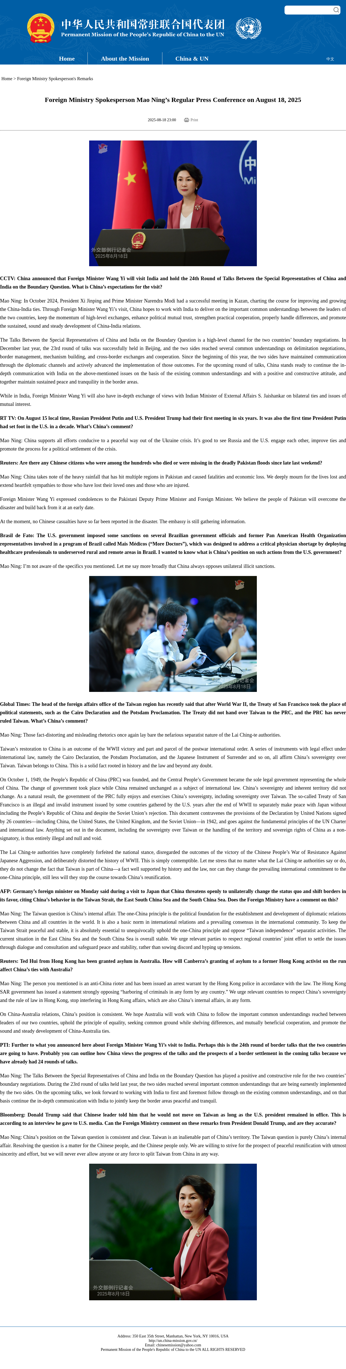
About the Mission (125, 58)
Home (67, 58)
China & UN (192, 58)
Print (194, 120)
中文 (330, 59)
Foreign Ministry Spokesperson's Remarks (55, 78)
